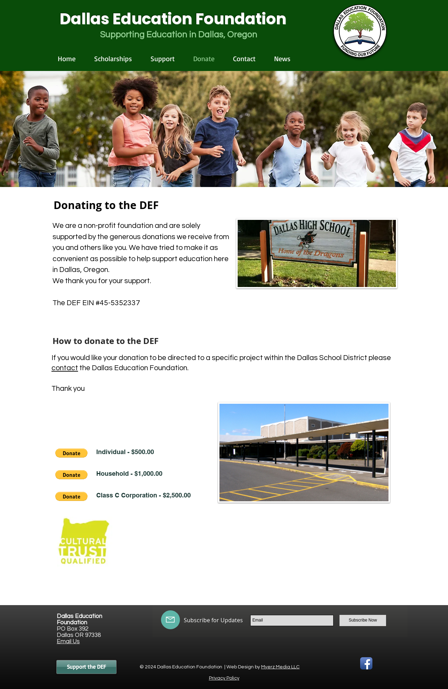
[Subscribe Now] (363, 620)
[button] (71, 453)
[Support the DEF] (86, 667)
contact (64, 368)
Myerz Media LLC (280, 667)
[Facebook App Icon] (366, 663)
